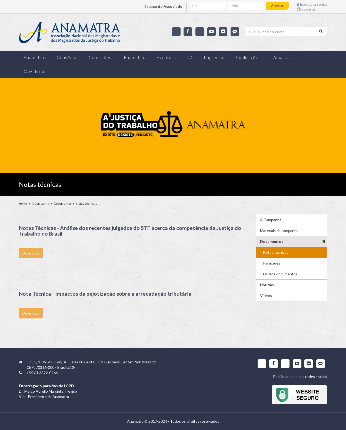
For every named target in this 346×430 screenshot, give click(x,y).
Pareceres (271, 263)
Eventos (165, 57)
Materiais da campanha (279, 230)
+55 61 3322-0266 (42, 372)
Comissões (100, 57)
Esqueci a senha (312, 4)
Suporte (306, 9)
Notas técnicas (275, 252)
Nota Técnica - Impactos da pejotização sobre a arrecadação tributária (105, 294)
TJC (190, 57)
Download (133, 257)
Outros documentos (280, 274)
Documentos (271, 241)
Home (23, 203)
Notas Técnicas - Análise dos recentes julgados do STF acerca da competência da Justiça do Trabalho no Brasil (130, 231)
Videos (266, 295)
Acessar (277, 6)
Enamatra (134, 57)
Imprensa (213, 57)
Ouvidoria (34, 71)
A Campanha (40, 203)
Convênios (68, 57)
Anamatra (34, 57)
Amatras (282, 57)
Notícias (267, 284)
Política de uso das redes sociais (300, 376)
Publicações (248, 57)
